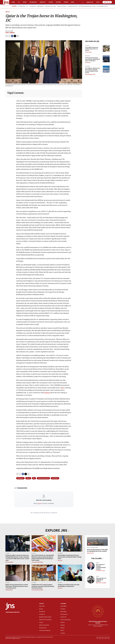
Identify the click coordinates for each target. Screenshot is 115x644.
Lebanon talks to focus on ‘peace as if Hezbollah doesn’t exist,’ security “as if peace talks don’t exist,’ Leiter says (17, 557)
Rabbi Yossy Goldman (101, 583)
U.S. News (87, 45)
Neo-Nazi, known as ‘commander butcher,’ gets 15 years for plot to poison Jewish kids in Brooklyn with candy (43, 557)
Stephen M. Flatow (100, 570)
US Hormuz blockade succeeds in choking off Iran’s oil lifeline (92, 59)
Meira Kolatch (90, 553)
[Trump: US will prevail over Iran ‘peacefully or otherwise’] (70, 573)
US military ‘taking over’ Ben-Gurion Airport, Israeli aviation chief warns (92, 70)
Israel (13, 2)
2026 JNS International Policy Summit (98, 622)
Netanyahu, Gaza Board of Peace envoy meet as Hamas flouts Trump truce (69, 556)
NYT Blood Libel (21, 6)
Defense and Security (43, 478)
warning (47, 393)
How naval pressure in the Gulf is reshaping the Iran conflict (97, 550)
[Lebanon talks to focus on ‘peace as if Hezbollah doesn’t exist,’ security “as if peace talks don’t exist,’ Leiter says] (17, 543)
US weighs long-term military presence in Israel (91, 49)
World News (87, 55)
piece (63, 388)
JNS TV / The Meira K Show (92, 547)
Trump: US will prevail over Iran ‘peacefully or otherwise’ (68, 585)
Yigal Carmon (9, 33)
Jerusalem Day (32, 6)
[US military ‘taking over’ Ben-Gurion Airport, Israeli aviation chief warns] (106, 69)
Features (58, 2)
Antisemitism (33, 2)
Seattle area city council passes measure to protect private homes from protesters (43, 586)
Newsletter (90, 2)
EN (98, 2)
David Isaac (88, 62)
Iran (27, 6)
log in (39, 503)
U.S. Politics (55, 478)
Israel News (87, 66)
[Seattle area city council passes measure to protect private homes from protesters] (44, 573)
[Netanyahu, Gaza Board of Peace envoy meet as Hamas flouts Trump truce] (70, 543)
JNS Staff (60, 560)
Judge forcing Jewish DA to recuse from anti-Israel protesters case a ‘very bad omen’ (16, 586)
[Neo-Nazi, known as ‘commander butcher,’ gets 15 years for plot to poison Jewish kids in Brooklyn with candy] (44, 543)
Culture (50, 2)
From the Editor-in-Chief (102, 6)
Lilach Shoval (88, 52)
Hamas (28, 478)
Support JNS (107, 2)
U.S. (19, 2)
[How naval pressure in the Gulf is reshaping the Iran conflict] (97, 541)
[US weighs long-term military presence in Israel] (106, 48)
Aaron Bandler (9, 590)
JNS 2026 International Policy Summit (87, 6)
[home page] (6, 3)
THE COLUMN (97, 558)
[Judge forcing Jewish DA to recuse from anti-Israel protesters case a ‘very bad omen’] (17, 573)
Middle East (20, 478)
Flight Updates (40, 6)
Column (97, 562)
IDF (34, 478)
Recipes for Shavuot (62, 6)
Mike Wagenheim (9, 562)
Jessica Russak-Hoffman (37, 562)
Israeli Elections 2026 (72, 6)
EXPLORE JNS (57, 530)
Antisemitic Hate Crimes (50, 6)
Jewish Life (42, 2)
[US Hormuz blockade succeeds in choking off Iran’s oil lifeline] (106, 58)
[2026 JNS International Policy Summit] (98, 611)
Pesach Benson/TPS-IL (90, 74)
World (25, 2)
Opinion (66, 2)
